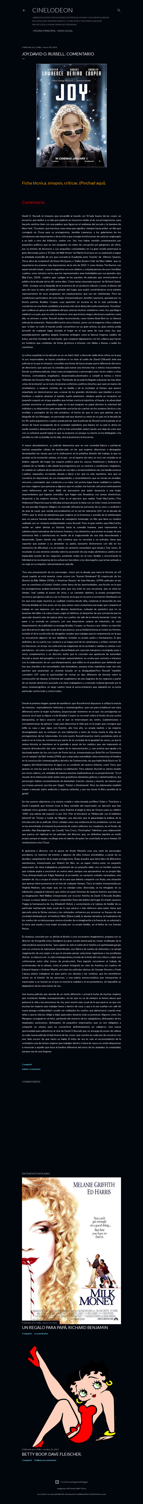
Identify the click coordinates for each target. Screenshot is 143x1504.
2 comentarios (41, 1333)
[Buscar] (119, 9)
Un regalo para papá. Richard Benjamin (65, 1327)
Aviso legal (64, 30)
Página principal (43, 30)
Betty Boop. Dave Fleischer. (52, 1454)
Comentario (35, 1069)
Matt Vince (81, 1488)
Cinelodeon (52, 10)
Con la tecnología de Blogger (71, 1482)
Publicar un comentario (45, 1460)
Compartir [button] (27, 1064)
